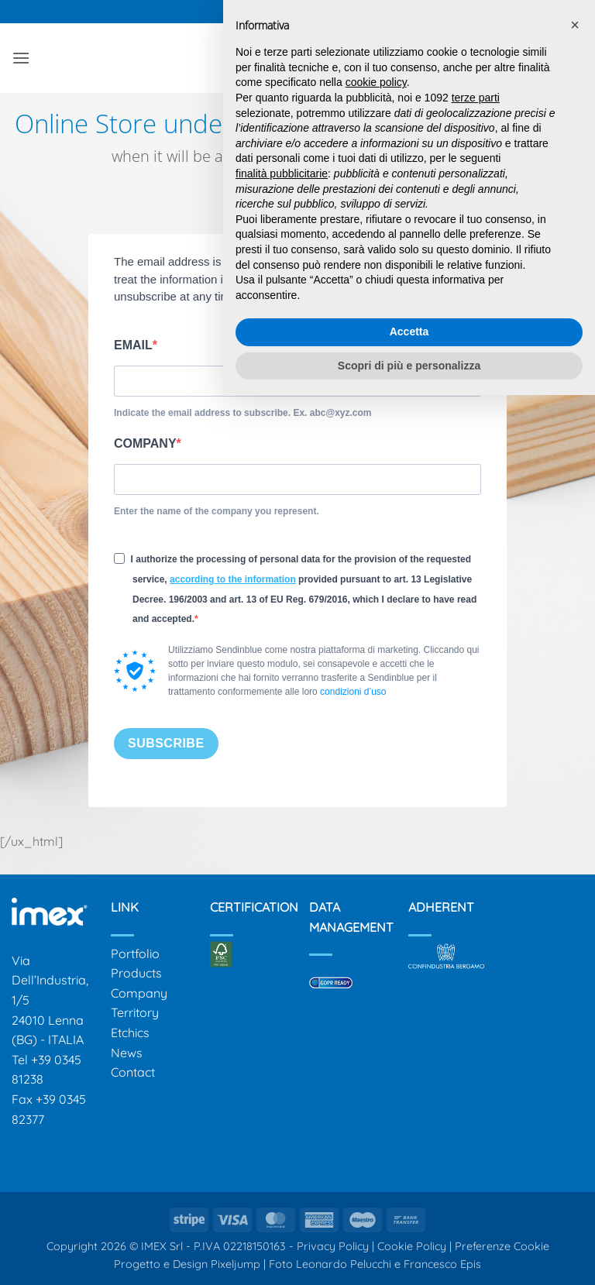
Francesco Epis (442, 1264)
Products (136, 973)
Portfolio (135, 953)
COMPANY (145, 443)
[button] (21, 58)
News (127, 1052)
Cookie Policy (411, 1246)
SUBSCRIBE (166, 743)
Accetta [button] (409, 331)
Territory (135, 1012)
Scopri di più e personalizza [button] (409, 365)
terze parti (476, 97)
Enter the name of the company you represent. (216, 511)
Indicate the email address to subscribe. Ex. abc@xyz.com (243, 412)
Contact (133, 1072)
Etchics (130, 1032)
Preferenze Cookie (502, 1246)
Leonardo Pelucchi (345, 1264)
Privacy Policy (333, 1246)
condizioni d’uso (353, 691)
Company (139, 993)
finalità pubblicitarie (282, 173)
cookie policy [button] (376, 82)
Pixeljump (235, 1264)
